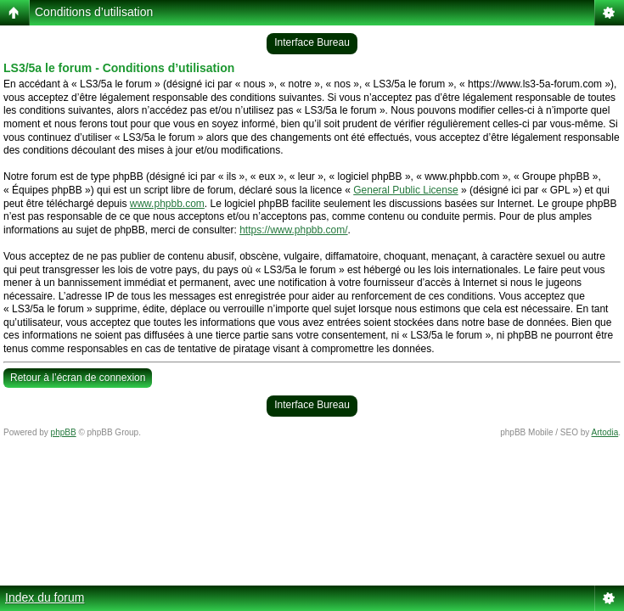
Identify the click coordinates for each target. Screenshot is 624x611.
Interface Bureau (312, 42)
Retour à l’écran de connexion (77, 378)
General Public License (405, 190)
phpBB (63, 432)
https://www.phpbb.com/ (293, 230)
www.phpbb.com (167, 204)
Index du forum (44, 597)
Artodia (605, 432)
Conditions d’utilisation (94, 12)
